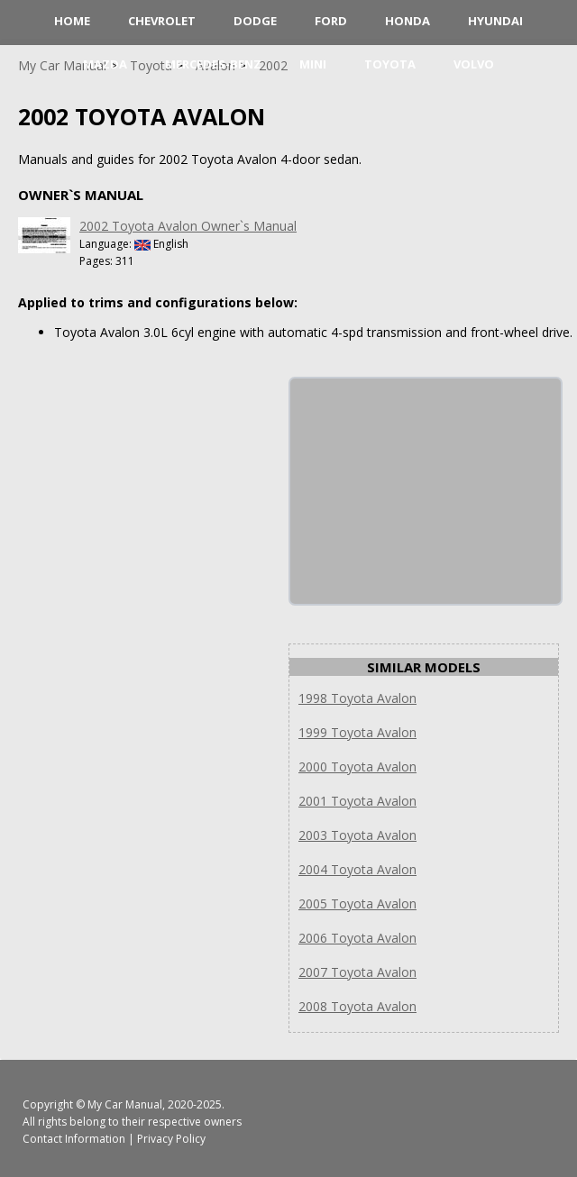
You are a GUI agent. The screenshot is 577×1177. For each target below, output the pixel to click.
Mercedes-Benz (213, 64)
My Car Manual (124, 1104)
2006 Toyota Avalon (357, 937)
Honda (407, 21)
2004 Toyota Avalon (357, 869)
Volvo (473, 64)
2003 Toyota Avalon (357, 835)
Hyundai (495, 21)
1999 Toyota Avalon (357, 732)
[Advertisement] (425, 491)
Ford (331, 21)
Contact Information (74, 1138)
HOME (72, 21)
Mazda (105, 64)
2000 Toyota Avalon (357, 766)
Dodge (255, 21)
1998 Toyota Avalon (357, 698)
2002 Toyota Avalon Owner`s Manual (188, 225)
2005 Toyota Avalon (357, 903)
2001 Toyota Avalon (357, 800)
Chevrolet (162, 21)
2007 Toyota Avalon (357, 972)
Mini (312, 64)
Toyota (390, 64)
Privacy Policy (171, 1138)
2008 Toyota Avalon (357, 1006)
